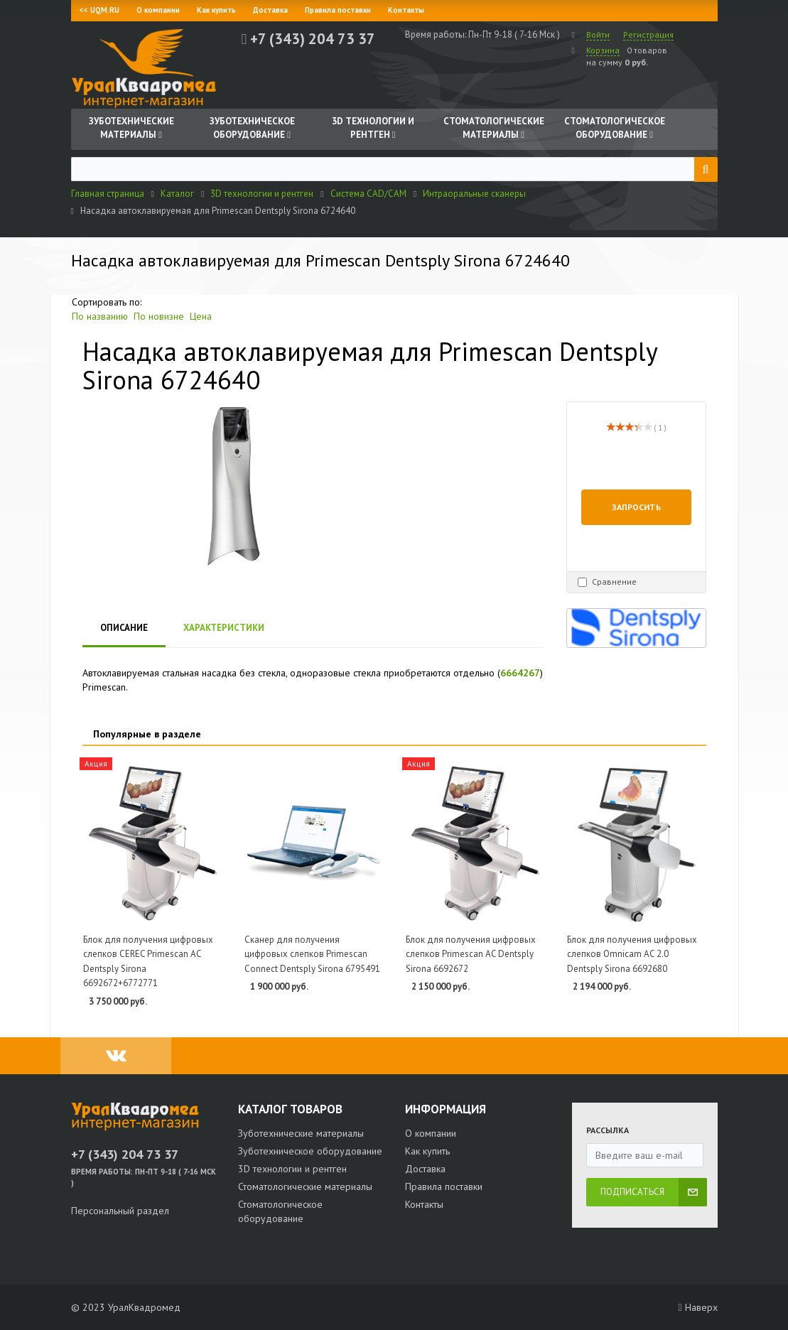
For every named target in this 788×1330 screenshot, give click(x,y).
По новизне (159, 316)
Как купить (216, 10)
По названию (100, 316)
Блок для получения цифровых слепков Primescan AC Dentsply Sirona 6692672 (471, 954)
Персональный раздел (120, 1210)
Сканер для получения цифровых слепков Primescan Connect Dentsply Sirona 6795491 (312, 954)
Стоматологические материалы (305, 1186)
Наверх (697, 1307)
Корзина (603, 50)
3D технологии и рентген (292, 1168)
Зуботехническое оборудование (310, 1151)
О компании (158, 10)
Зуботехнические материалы (301, 1133)
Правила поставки (338, 10)
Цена (201, 316)
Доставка (270, 10)
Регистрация (648, 34)
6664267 (520, 672)
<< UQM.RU (99, 10)
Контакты (406, 10)
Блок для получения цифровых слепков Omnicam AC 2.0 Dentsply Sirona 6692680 (632, 954)
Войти (598, 34)
